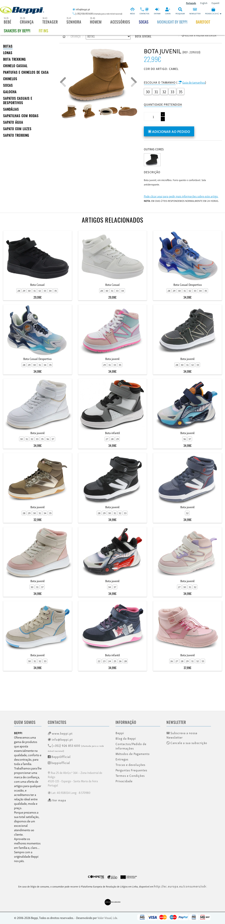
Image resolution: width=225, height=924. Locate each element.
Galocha (10, 91)
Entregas (122, 759)
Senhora (73, 22)
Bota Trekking (14, 59)
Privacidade (124, 781)
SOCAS (8, 85)
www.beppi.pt (60, 733)
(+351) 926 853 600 (76, 748)
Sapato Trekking (16, 135)
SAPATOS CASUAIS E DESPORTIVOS (17, 100)
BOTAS (8, 46)
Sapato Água (13, 122)
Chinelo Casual (15, 65)
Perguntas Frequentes (131, 770)
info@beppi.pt (60, 739)
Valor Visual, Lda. (108, 917)
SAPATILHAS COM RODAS (21, 115)
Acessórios (120, 22)
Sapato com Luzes (17, 128)
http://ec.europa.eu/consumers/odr (180, 886)
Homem (96, 22)
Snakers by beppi (17, 30)
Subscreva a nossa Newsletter (181, 735)
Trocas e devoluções (130, 764)
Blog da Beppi (126, 738)
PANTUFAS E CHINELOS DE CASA (26, 72)
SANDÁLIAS (11, 109)
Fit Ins (43, 30)
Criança (27, 22)
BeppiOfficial (59, 756)
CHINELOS (10, 78)
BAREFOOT (203, 22)
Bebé (7, 22)
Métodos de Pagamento (133, 753)
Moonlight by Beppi (172, 22)
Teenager (50, 22)
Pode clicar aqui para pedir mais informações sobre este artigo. (181, 196)
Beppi (120, 733)
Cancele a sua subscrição (186, 742)
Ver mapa (57, 800)
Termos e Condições (130, 775)
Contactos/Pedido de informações (131, 746)
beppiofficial (59, 762)
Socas (143, 22)
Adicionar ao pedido (169, 131)
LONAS (7, 52)
